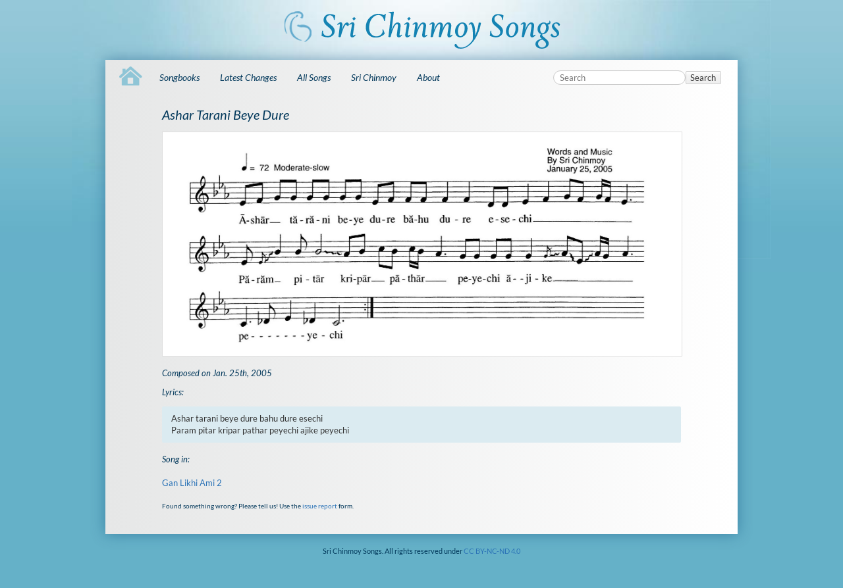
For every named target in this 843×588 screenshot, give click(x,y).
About (428, 77)
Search (703, 77)
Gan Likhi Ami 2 (192, 483)
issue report (319, 506)
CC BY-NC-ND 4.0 (492, 551)
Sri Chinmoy (373, 77)
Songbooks (179, 77)
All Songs (314, 77)
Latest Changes (248, 77)
